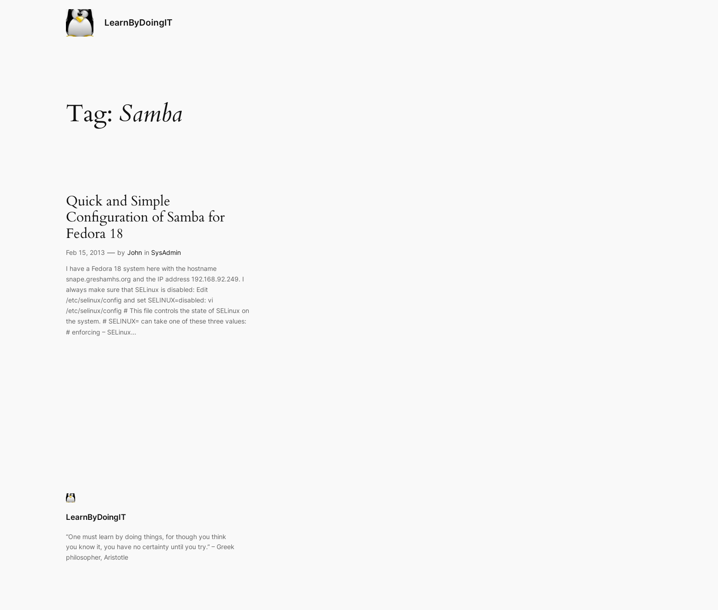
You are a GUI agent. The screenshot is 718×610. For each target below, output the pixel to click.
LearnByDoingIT (138, 22)
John (134, 252)
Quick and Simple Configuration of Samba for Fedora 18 (145, 218)
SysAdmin (166, 252)
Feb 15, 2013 (85, 252)
